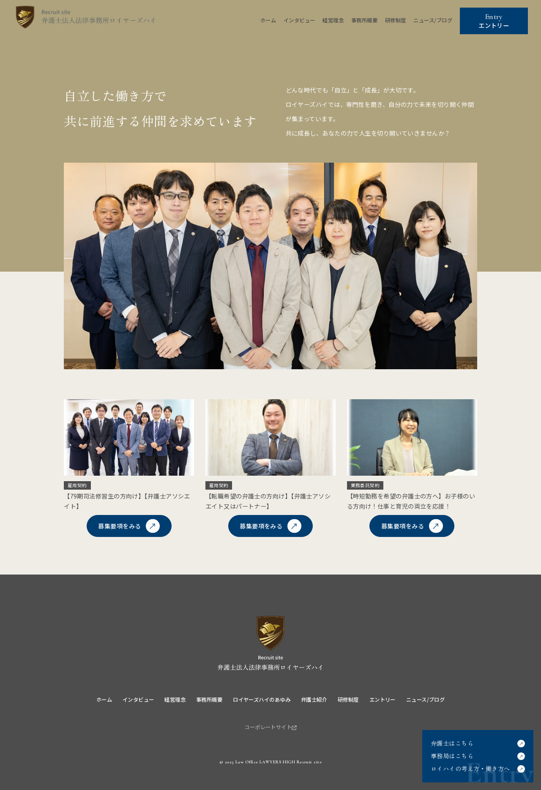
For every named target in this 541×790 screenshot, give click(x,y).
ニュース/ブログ (432, 20)
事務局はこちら (452, 756)
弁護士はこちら (452, 743)
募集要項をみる (119, 526)
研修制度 (395, 20)
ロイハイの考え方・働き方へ (470, 768)
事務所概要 (364, 20)
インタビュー (299, 20)
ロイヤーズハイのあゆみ (261, 699)
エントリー (493, 21)
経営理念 (333, 20)
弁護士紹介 (314, 699)
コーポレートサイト (270, 727)
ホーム (268, 20)
